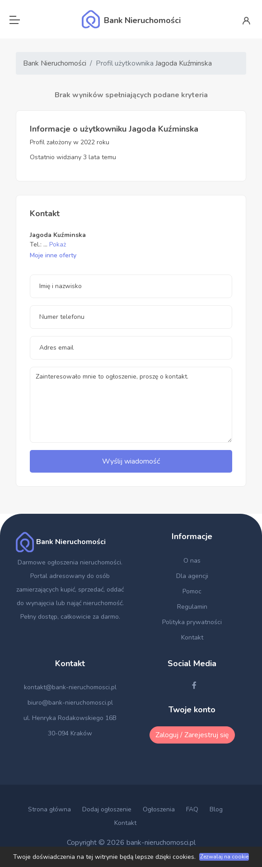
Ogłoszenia (159, 809)
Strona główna (49, 809)
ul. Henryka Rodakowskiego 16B (70, 718)
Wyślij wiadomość (131, 461)
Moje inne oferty (53, 255)
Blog (216, 809)
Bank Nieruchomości (54, 63)
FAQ (192, 809)
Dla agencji (192, 576)
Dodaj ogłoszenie (106, 809)
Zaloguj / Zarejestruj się (192, 735)
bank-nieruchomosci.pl (161, 843)
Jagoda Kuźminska (183, 63)
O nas (192, 560)
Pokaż (57, 244)
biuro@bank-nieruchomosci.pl (70, 702)
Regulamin (192, 606)
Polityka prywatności (192, 622)
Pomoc (191, 591)
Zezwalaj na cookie (224, 856)
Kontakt (192, 637)
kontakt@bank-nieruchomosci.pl (70, 687)
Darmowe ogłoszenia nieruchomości (69, 562)
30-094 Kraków (70, 733)
